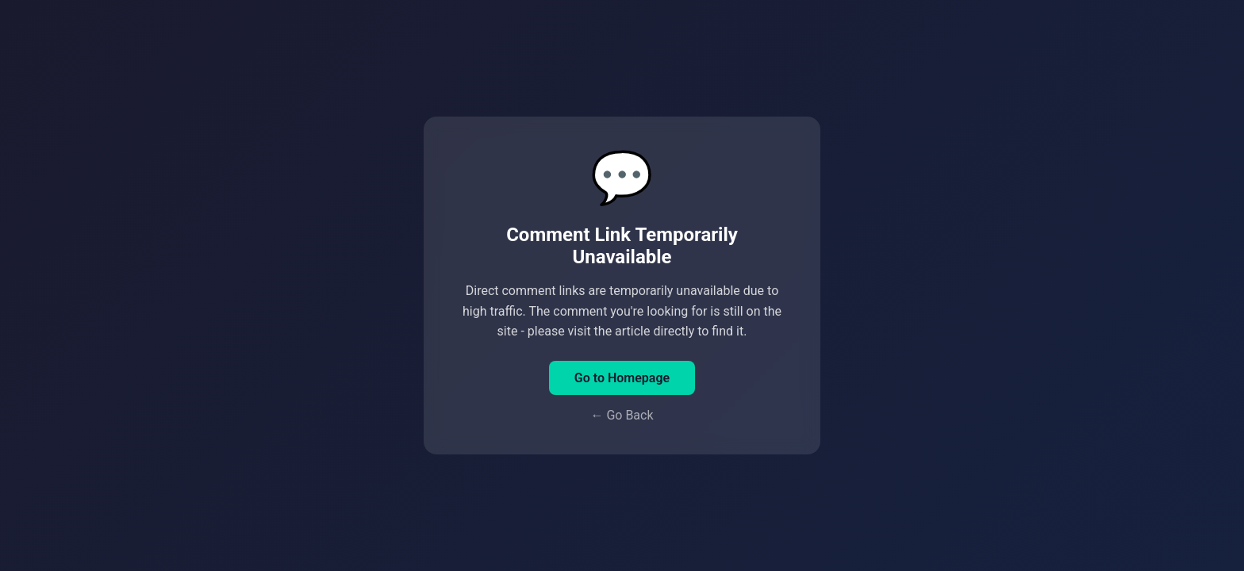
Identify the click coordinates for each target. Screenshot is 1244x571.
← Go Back (621, 415)
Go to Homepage (622, 377)
